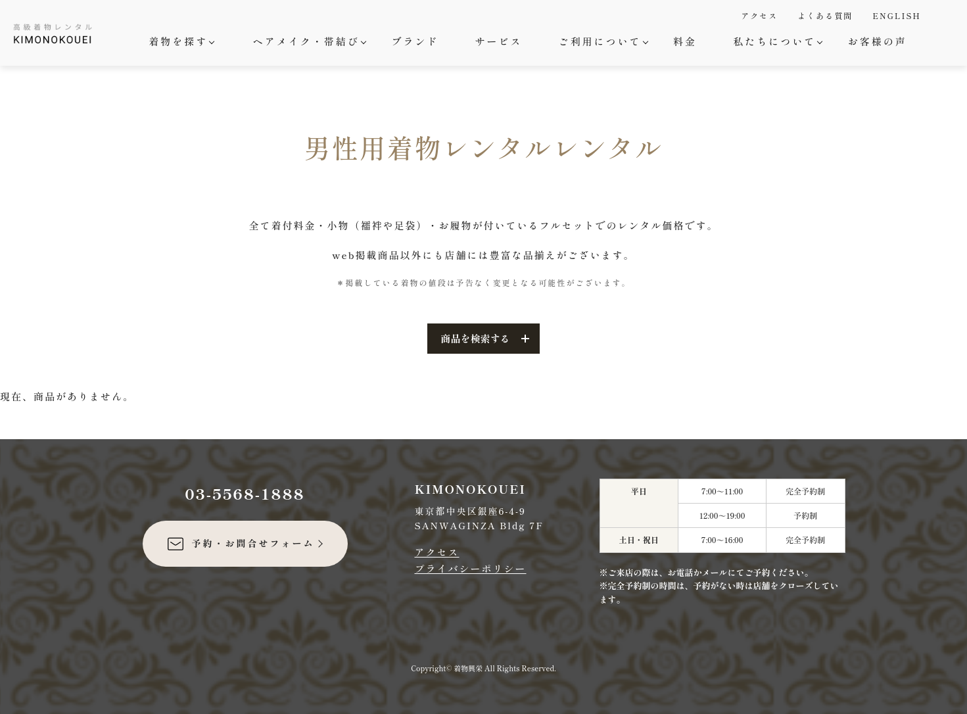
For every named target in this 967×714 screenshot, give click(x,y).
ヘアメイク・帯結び (308, 41)
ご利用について (602, 41)
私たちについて (776, 41)
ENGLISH (896, 15)
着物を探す (180, 41)
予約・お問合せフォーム (240, 544)
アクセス (759, 15)
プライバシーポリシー (471, 568)
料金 (685, 41)
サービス (498, 41)
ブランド (414, 41)
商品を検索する (474, 338)
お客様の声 (877, 41)
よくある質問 (825, 15)
